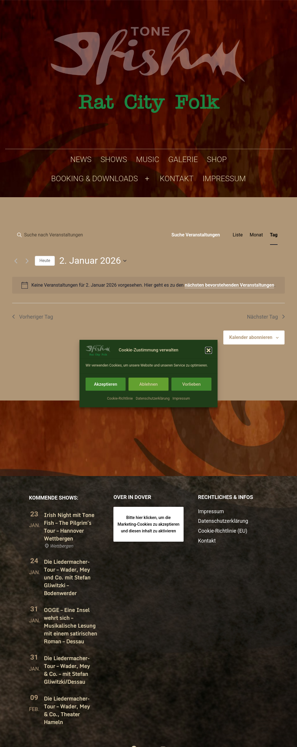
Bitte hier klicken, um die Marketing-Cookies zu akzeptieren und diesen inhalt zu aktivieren (148, 524)
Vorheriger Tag (32, 317)
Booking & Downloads (94, 178)
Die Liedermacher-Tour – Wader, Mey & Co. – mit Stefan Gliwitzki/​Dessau (67, 670)
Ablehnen (148, 394)
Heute (44, 260)
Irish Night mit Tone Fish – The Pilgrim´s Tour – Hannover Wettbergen (69, 527)
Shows (113, 159)
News (80, 159)
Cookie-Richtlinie (120, 408)
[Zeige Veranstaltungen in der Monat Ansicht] (256, 235)
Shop (217, 159)
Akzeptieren (105, 394)
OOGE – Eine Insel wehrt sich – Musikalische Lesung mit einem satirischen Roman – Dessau (70, 626)
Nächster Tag (266, 317)
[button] (208, 360)
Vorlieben (191, 394)
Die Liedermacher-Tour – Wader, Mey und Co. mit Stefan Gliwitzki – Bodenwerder (67, 577)
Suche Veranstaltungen (195, 235)
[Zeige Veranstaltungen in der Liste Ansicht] (237, 235)
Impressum (181, 408)
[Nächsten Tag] (26, 260)
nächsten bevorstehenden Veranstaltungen (229, 285)
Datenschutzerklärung (153, 408)
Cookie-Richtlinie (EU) (222, 531)
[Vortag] (15, 260)
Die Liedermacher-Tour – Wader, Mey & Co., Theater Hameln (67, 710)
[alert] (148, 285)
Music (147, 159)
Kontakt (176, 178)
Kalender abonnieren (250, 337)
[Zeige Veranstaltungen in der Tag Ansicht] (274, 235)
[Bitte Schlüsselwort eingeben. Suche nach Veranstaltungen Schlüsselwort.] (89, 235)
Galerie (183, 159)
